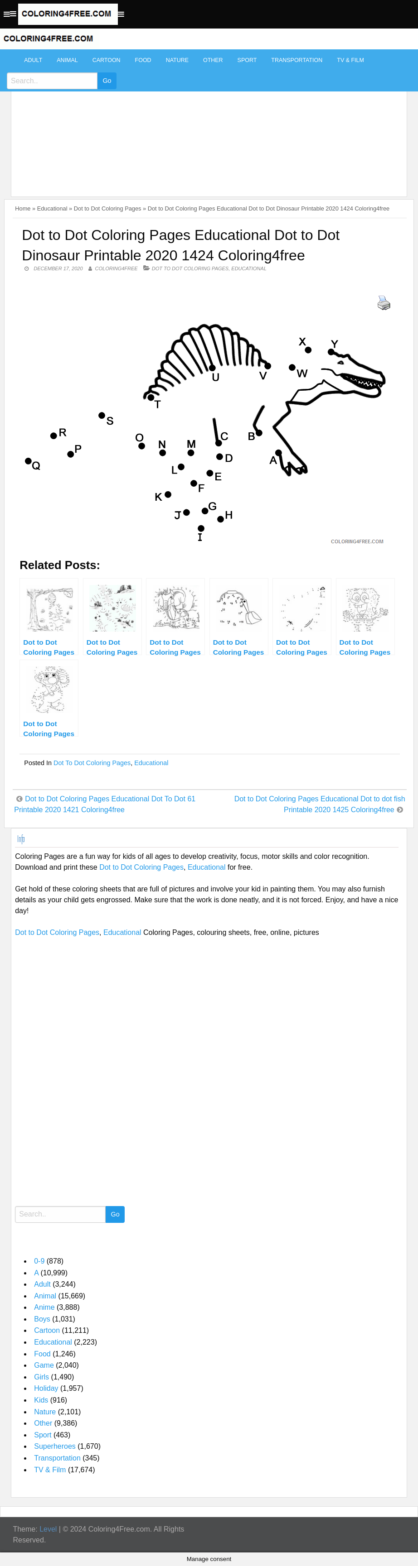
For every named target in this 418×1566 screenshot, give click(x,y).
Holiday (46, 1388)
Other (213, 60)
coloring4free (116, 268)
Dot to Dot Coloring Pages (107, 208)
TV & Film (350, 60)
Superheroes (55, 1446)
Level (48, 1529)
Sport (247, 60)
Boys (42, 1319)
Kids (41, 1400)
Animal (67, 60)
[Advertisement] (207, 118)
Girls (41, 1377)
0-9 (39, 1261)
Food (143, 60)
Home (22, 208)
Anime (44, 1307)
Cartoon (106, 60)
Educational (52, 208)
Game (44, 1365)
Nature (177, 60)
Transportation (296, 60)
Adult (33, 60)
